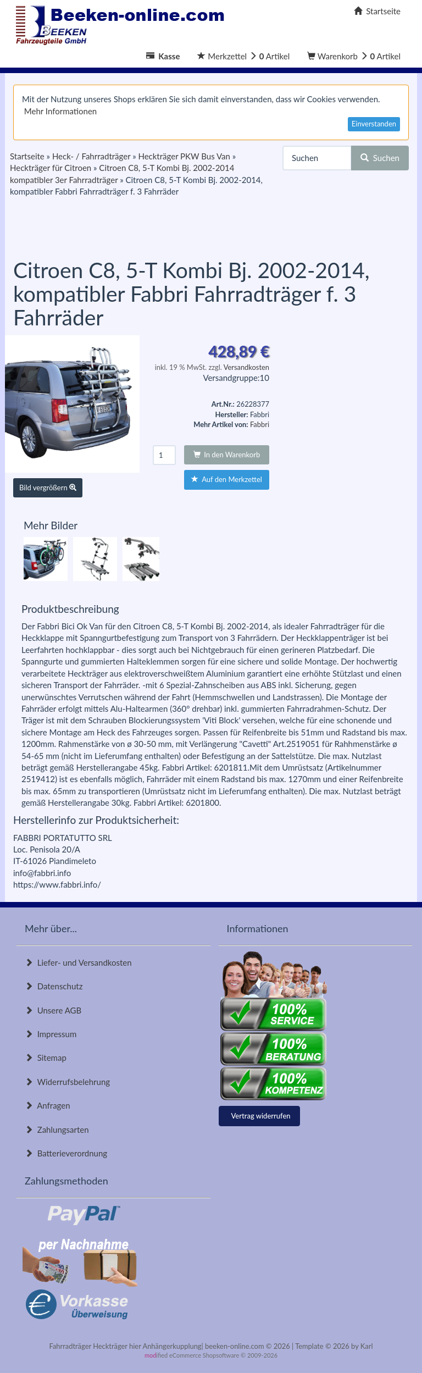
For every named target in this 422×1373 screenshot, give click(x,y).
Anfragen (47, 1105)
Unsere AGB (53, 1010)
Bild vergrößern (47, 487)
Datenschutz (53, 986)
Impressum (50, 1034)
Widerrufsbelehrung (67, 1082)
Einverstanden (374, 123)
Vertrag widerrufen (261, 1115)
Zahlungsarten (57, 1129)
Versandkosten (246, 367)
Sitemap (45, 1057)
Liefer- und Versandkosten (78, 962)
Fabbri (259, 424)
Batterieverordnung (66, 1153)
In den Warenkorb (226, 454)
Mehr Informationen (60, 111)
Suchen (379, 158)
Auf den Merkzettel (226, 479)
